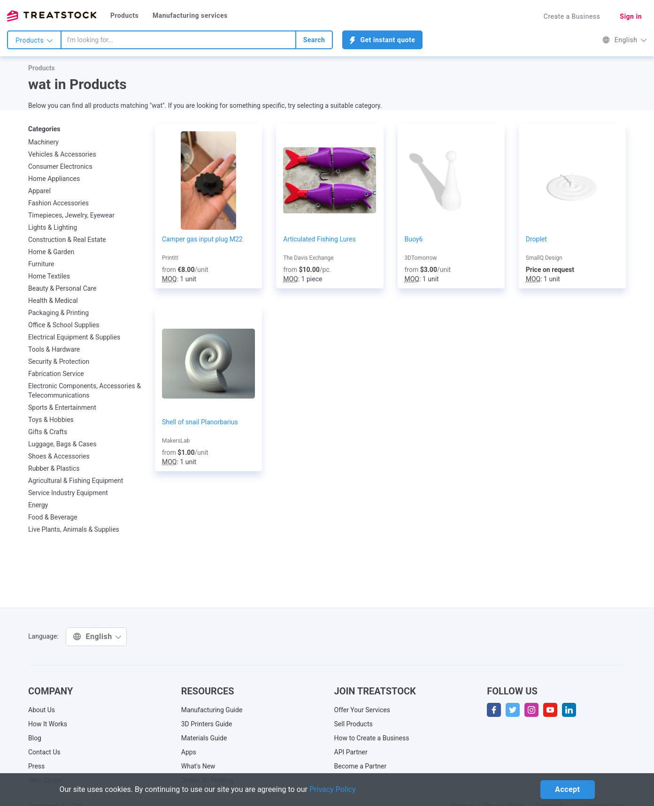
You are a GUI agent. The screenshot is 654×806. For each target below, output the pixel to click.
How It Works (47, 724)
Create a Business (572, 16)
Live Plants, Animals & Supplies (73, 529)
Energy (38, 505)
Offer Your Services (362, 710)
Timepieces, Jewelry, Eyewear (71, 215)
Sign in (631, 16)
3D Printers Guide (206, 724)
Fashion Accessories (58, 203)
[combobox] (178, 39)
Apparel (39, 191)
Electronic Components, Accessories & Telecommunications (84, 390)
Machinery (43, 142)
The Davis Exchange (308, 258)
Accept (567, 789)
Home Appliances (54, 178)
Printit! (170, 258)
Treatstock (51, 16)
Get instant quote (382, 40)
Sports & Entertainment (62, 407)
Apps (188, 752)
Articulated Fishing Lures (319, 239)
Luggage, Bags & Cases (62, 444)
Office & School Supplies (63, 325)
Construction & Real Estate (67, 239)
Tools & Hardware (54, 349)
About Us (41, 710)
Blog (34, 738)
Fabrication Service (56, 373)
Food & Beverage (52, 517)
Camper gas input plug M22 (202, 239)
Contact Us (44, 752)
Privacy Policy (332, 789)
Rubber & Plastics (54, 468)
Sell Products (353, 724)
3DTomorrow (421, 258)
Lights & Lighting (52, 227)
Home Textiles (49, 276)
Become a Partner (360, 766)
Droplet (536, 239)
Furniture (41, 264)
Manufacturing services (190, 15)
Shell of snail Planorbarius (200, 422)
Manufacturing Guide (212, 710)
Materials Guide (204, 738)
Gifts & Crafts (47, 432)
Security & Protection (58, 361)
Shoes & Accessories (59, 456)
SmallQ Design (544, 258)
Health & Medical (53, 300)
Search (314, 40)
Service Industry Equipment (68, 493)
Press (36, 766)
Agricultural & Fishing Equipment (75, 480)
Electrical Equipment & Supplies (74, 337)
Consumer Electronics (60, 166)
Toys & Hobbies (51, 419)
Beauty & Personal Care (62, 288)
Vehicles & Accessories (62, 154)
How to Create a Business (371, 738)
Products (124, 15)
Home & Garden (51, 252)
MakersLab (176, 440)
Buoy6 (414, 239)
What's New (198, 766)
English (624, 40)
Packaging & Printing (58, 312)
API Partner (351, 752)
